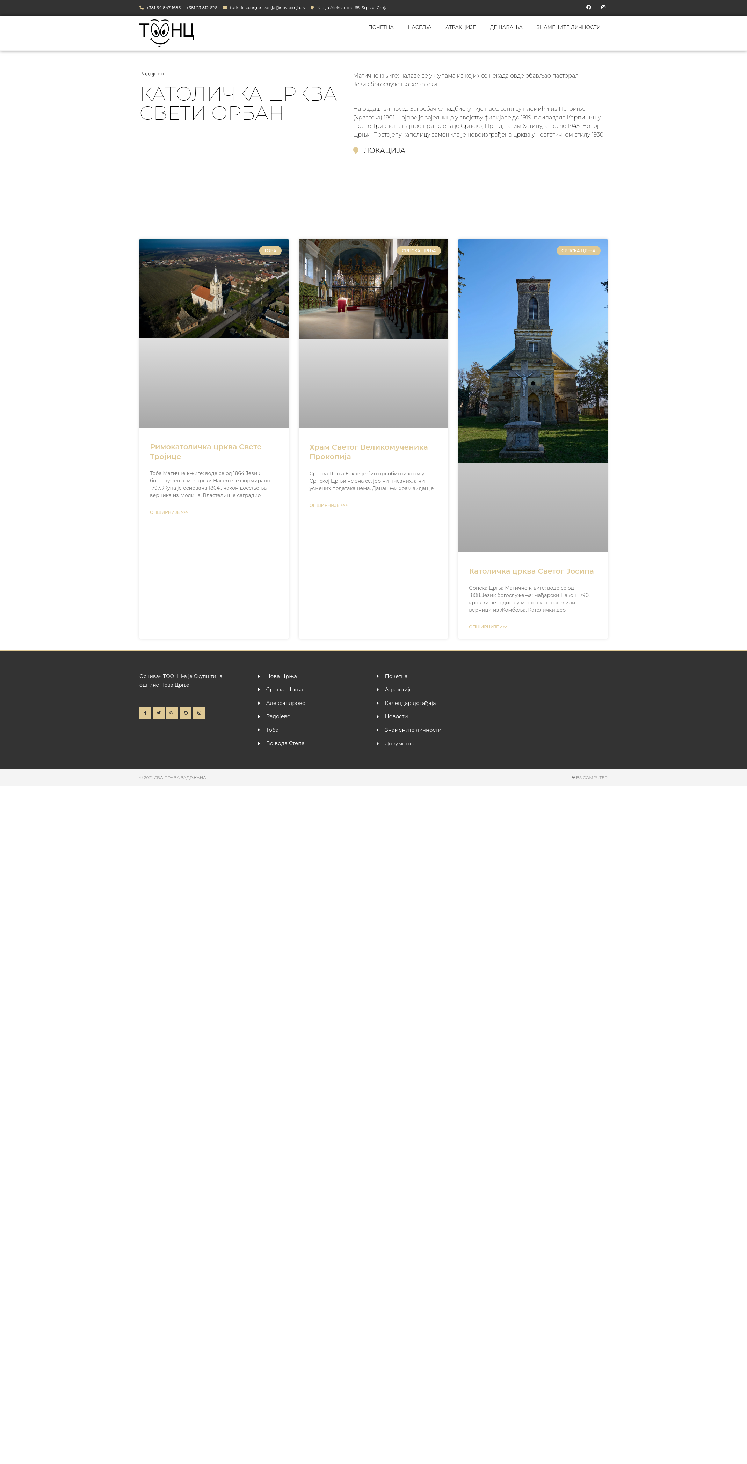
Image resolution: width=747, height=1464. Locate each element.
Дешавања (506, 27)
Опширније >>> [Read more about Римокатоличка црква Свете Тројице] (169, 512)
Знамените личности (569, 27)
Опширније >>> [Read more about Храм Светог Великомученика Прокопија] (329, 505)
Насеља (419, 27)
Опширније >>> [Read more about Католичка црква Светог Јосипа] (488, 626)
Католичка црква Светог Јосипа (531, 571)
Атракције (460, 27)
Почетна (381, 27)
